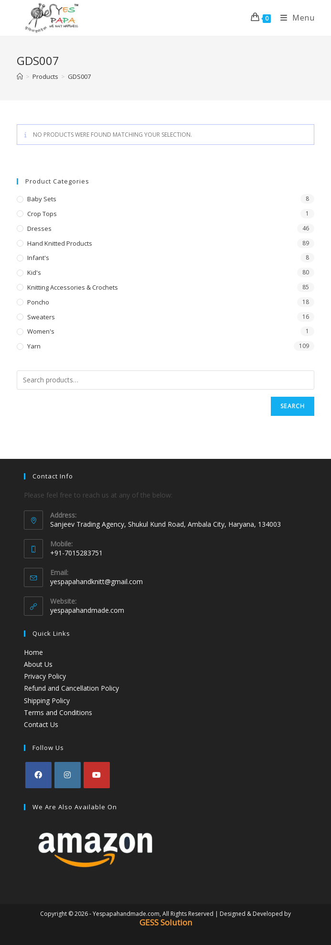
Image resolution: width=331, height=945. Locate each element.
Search (292, 406)
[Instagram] (67, 775)
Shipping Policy (47, 700)
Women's (40, 331)
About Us (38, 664)
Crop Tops (42, 213)
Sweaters (41, 317)
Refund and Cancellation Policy (71, 688)
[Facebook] (38, 775)
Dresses (39, 228)
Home (33, 652)
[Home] (20, 76)
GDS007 (79, 76)
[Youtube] (97, 775)
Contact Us (41, 724)
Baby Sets (41, 199)
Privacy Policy (45, 676)
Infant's (38, 257)
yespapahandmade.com (87, 610)
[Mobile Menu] (294, 17)
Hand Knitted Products (59, 243)
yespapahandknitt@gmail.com (96, 581)
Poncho (38, 302)
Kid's (34, 272)
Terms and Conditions (58, 712)
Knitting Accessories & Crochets (72, 287)
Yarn (34, 346)
